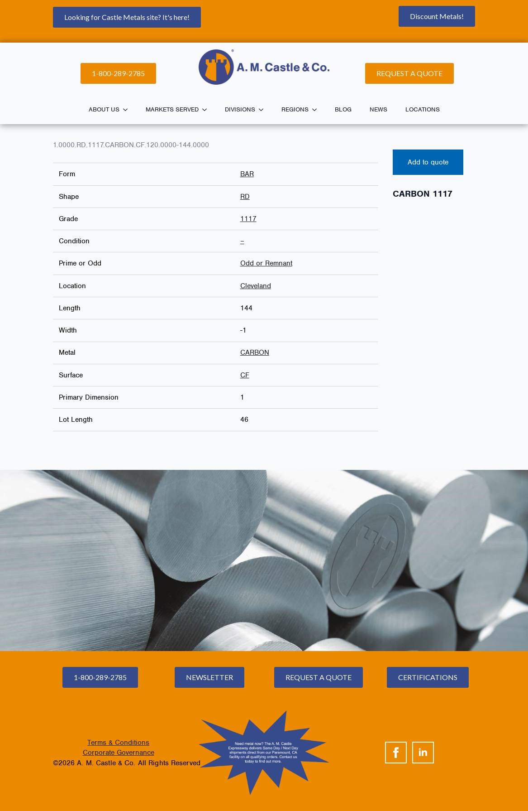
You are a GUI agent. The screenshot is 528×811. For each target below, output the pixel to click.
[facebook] (396, 752)
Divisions (240, 109)
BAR (247, 174)
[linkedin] (423, 752)
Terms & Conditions (118, 742)
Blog (343, 109)
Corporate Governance (118, 752)
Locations (422, 109)
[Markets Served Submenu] (207, 109)
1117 (248, 218)
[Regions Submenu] (317, 109)
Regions (295, 109)
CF (244, 375)
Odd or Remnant (266, 263)
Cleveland (255, 285)
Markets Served (172, 109)
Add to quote (428, 162)
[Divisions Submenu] (263, 109)
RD (245, 196)
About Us (104, 109)
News (378, 109)
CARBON (254, 352)
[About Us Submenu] (128, 109)
